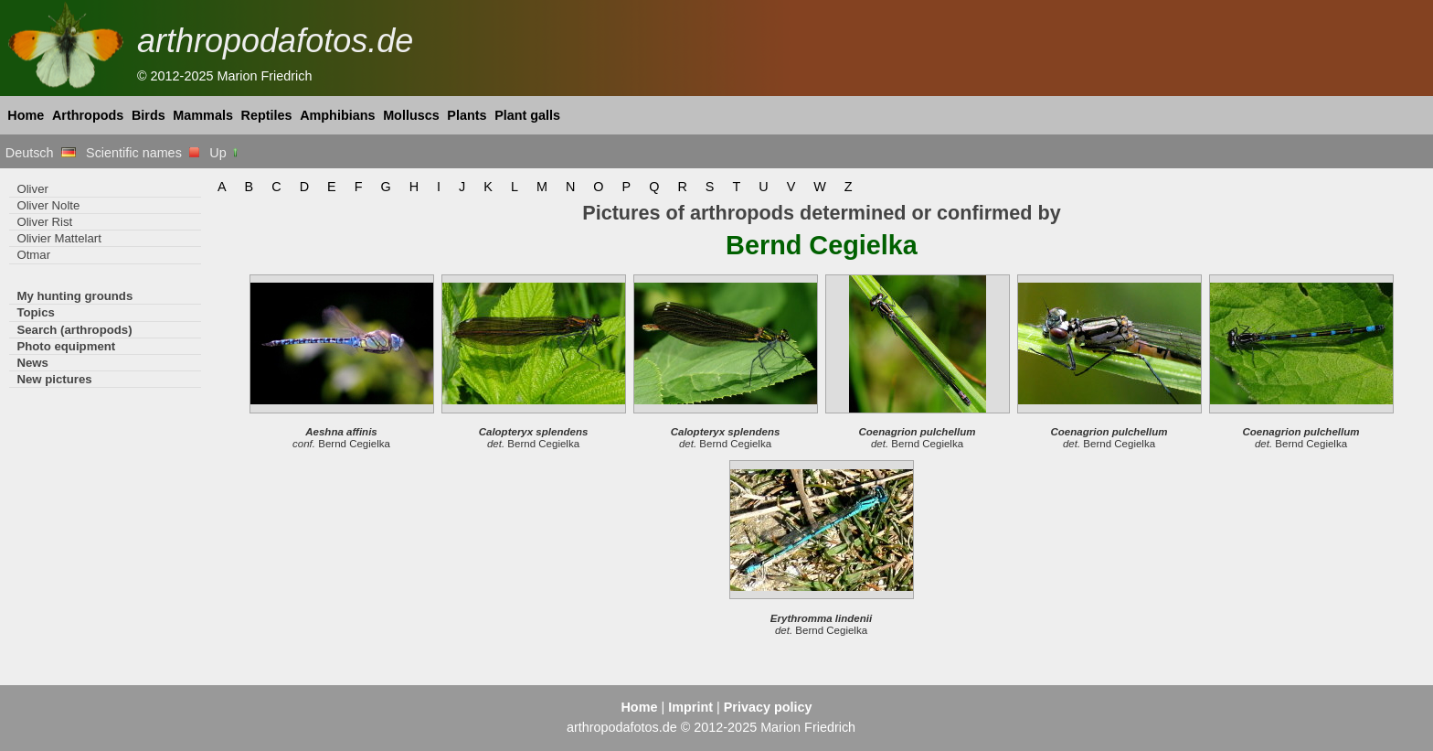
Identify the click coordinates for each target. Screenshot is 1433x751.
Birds (148, 115)
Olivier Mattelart (58, 238)
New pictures (53, 379)
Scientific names (142, 152)
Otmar (33, 255)
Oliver (32, 189)
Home (25, 115)
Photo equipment (65, 346)
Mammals (203, 115)
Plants (466, 115)
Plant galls (527, 115)
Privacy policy (768, 707)
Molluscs (411, 115)
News (32, 363)
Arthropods (87, 115)
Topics (35, 312)
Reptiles (266, 115)
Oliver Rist (44, 222)
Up (224, 152)
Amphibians (337, 115)
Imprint (690, 707)
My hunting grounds (74, 296)
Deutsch (40, 152)
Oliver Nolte (48, 205)
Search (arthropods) (74, 330)
